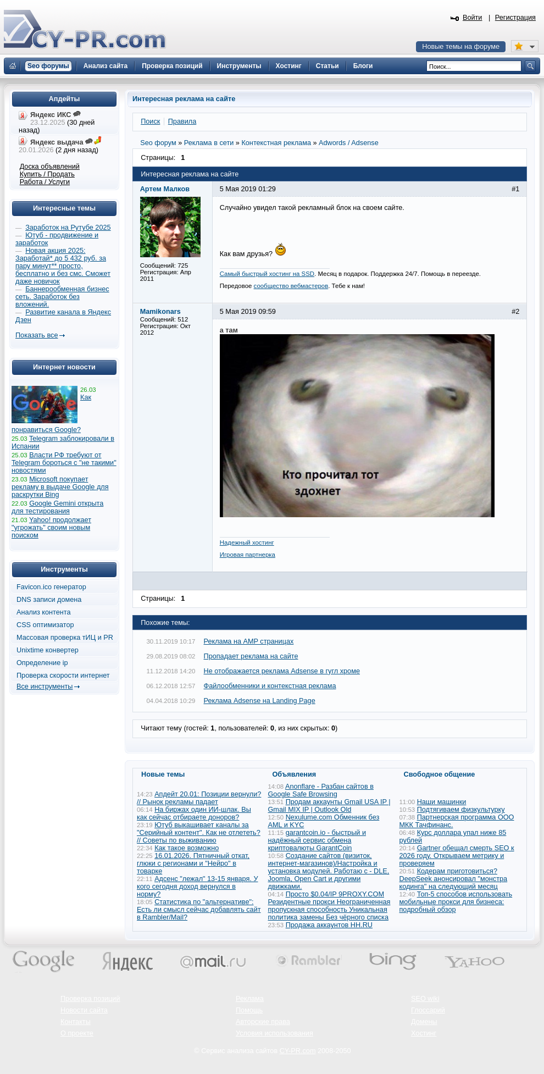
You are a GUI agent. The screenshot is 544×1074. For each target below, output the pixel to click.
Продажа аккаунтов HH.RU (329, 925)
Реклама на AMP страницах (249, 641)
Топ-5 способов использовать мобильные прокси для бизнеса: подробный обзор (456, 902)
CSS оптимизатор (45, 625)
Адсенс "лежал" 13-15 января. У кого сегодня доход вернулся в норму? (197, 886)
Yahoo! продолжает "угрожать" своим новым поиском (51, 527)
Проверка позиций (90, 999)
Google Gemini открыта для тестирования (57, 507)
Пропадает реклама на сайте (251, 656)
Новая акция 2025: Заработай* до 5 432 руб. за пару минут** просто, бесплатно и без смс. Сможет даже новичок (62, 266)
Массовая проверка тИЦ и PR (64, 637)
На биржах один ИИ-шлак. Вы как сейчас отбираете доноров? (194, 813)
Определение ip (42, 663)
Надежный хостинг (247, 542)
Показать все (36, 335)
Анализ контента (43, 612)
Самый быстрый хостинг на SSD (267, 273)
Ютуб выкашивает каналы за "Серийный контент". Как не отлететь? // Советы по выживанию (198, 832)
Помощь (249, 1010)
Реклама (250, 999)
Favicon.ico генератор (51, 587)
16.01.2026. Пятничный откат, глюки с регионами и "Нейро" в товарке (193, 863)
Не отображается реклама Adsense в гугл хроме (282, 671)
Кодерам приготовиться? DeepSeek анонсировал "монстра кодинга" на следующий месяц (453, 878)
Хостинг (423, 1033)
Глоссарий (428, 1010)
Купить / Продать (47, 174)
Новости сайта (84, 1010)
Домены (424, 1022)
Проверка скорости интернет (63, 675)
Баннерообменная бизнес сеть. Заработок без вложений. (62, 296)
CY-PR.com (298, 1051)
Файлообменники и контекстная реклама (270, 686)
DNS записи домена (48, 600)
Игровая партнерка (247, 554)
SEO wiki (425, 999)
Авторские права (263, 1022)
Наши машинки (442, 802)
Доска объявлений (50, 166)
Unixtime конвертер (47, 650)
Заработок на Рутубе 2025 (67, 227)
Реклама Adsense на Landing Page (259, 701)
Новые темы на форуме (460, 47)
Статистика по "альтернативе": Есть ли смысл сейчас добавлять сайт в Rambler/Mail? (199, 909)
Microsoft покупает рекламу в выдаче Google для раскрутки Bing (60, 487)
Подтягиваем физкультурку (461, 809)
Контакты (75, 1022)
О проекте (76, 1033)
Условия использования (274, 1033)
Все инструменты (44, 686)
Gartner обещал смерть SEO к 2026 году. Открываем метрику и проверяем (456, 855)
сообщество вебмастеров (291, 286)
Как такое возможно (186, 848)
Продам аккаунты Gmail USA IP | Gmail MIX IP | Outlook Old (329, 805)
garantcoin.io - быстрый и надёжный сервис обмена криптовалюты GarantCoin (317, 840)
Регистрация (515, 17)
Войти (472, 17)
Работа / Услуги (45, 182)
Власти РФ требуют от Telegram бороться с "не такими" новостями (64, 462)
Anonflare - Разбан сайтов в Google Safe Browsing (321, 790)
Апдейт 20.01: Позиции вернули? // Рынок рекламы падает (199, 798)
